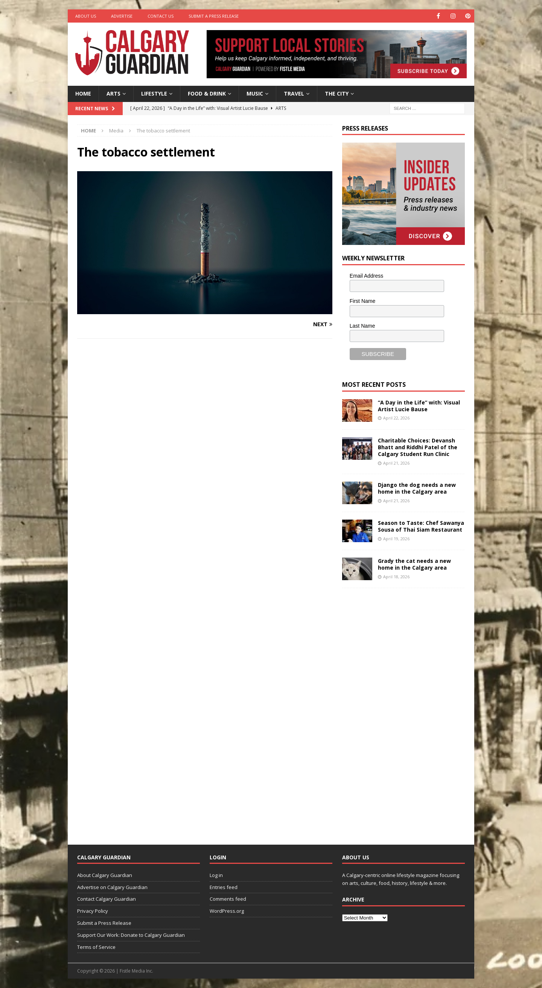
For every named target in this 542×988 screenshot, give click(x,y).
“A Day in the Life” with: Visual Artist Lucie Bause (419, 406)
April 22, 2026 (396, 418)
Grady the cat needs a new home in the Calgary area (414, 564)
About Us (85, 16)
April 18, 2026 (396, 576)
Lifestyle (154, 93)
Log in (216, 875)
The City (337, 93)
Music (255, 93)
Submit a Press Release (214, 16)
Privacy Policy (92, 910)
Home (83, 93)
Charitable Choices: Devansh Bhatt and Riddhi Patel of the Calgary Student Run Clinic (417, 447)
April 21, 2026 (396, 463)
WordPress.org (227, 910)
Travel (294, 93)
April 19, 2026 (396, 538)
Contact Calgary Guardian (106, 898)
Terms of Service (96, 947)
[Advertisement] (398, 710)
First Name (362, 301)
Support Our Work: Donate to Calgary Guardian (131, 935)
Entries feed (224, 887)
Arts (113, 93)
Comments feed (228, 898)
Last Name (362, 326)
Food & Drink (207, 93)
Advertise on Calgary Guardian (112, 887)
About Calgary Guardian (104, 875)
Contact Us (161, 16)
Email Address (366, 276)
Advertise (121, 16)
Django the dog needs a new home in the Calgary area (417, 488)
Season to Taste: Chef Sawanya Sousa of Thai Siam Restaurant (421, 526)
